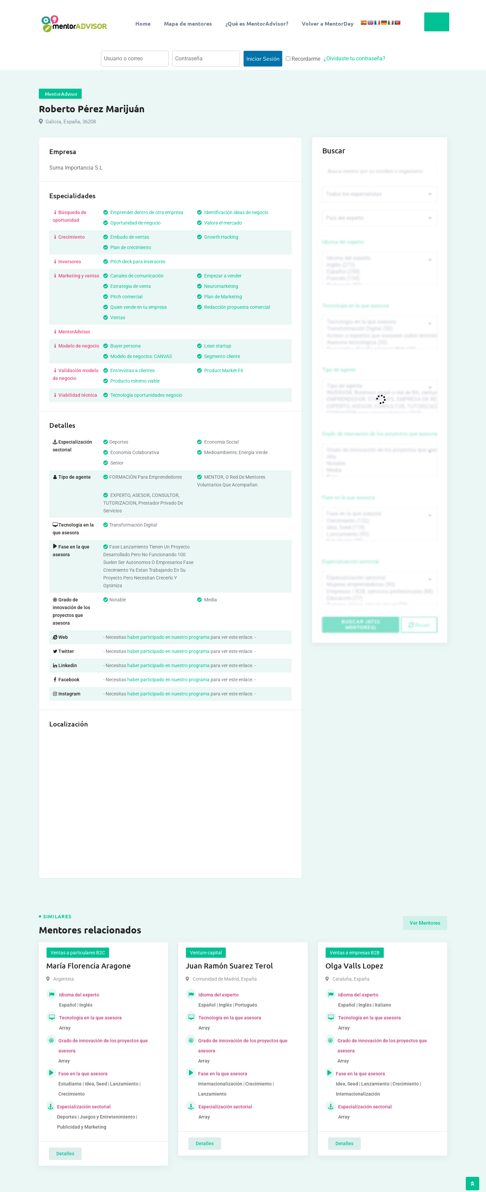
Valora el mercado (219, 223)
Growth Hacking (217, 237)
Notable (379, 462)
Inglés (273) (379, 265)
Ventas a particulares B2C (78, 952)
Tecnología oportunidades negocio (142, 395)
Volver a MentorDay (328, 23)
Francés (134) (379, 278)
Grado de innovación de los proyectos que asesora (379, 433)
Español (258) (379, 271)
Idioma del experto (343, 242)
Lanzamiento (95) (379, 533)
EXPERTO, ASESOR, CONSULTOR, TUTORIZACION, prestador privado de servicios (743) (379, 406)
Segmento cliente (218, 356)
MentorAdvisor (71, 331)
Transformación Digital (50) (379, 328)
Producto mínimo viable (131, 381)
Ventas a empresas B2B (355, 952)
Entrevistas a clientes (129, 370)
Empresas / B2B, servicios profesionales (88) (379, 590)
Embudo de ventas (126, 237)
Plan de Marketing (219, 296)
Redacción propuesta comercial (233, 307)
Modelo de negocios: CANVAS (137, 356)
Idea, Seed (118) (379, 526)
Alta (379, 455)
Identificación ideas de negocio (232, 212)
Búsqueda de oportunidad (69, 216)
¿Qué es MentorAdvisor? (256, 23)
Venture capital (206, 952)
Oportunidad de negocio (132, 223)
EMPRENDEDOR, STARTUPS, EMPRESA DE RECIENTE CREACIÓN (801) (379, 398)
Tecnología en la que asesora (355, 306)
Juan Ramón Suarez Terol (229, 965)
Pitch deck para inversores (134, 261)
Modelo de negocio (76, 346)
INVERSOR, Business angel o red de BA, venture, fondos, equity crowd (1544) (379, 392)
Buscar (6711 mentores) (361, 622)
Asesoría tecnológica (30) (379, 342)
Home (143, 23)
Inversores (67, 261)
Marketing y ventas (76, 275)
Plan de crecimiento (127, 247)
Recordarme (303, 59)
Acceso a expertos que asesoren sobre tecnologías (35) (379, 335)
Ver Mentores (425, 923)
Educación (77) (379, 596)
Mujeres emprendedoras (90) (379, 583)
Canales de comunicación (133, 275)
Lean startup (214, 346)
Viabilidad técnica (75, 395)
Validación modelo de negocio (76, 374)
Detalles (65, 1153)
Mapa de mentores (188, 23)
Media (379, 469)
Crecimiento (69, 237)
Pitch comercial (122, 296)
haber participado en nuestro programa (168, 637)
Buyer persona (122, 346)
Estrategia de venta (127, 286)
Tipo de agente (339, 369)
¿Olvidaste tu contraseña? (354, 58)
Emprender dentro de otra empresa (143, 212)
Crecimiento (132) (379, 519)
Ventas (114, 317)
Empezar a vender (219, 275)
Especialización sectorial (350, 560)
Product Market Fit (220, 370)
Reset (419, 623)
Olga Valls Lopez (354, 965)
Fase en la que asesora (348, 497)
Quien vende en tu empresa (135, 307)
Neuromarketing (217, 286)
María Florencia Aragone (88, 965)
